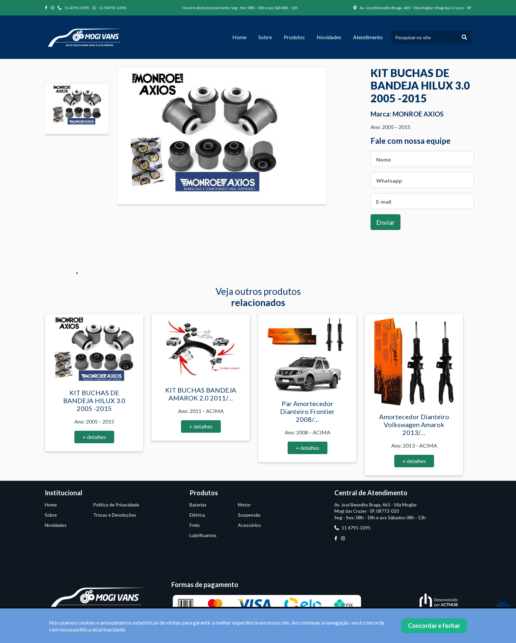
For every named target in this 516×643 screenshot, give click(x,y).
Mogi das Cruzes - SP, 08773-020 (366, 511)
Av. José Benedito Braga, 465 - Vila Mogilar (375, 504)
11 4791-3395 (73, 7)
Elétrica (197, 515)
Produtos (294, 37)
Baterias (198, 504)
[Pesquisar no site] (424, 37)
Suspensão (249, 515)
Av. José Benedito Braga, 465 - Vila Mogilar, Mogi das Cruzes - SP (412, 7)
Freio (195, 525)
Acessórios (249, 525)
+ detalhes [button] (94, 437)
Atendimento (368, 37)
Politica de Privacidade (116, 504)
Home (239, 37)
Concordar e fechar (434, 625)
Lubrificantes (203, 535)
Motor (244, 504)
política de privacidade (99, 629)
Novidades (329, 37)
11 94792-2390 (109, 7)
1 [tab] (77, 273)
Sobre (265, 37)
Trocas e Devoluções (114, 515)
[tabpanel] (77, 108)
